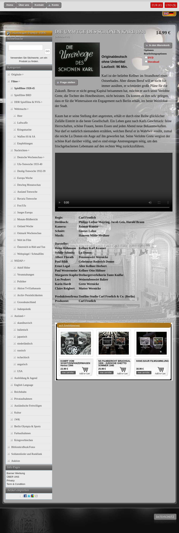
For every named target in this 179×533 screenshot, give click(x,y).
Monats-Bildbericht (27, 219)
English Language (23, 385)
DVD (150, 57)
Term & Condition (16, 484)
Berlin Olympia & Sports (27, 426)
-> (15, 81)
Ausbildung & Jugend (25, 378)
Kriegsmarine (24, 129)
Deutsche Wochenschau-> (30, 157)
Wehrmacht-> (21, 109)
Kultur (17, 412)
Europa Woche (25, 178)
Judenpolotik (24, 309)
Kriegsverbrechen (23, 440)
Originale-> (17, 74)
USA (20, 371)
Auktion (15, 461)
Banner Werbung (16, 473)
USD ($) (171, 5)
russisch (21, 350)
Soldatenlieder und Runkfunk (26, 454)
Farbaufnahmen (22, 433)
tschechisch (23, 357)
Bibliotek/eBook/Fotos (23, 447)
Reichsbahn (20, 392)
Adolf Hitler (23, 267)
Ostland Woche (25, 226)
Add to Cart (84, 373)
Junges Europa (25, 212)
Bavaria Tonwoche (27, 198)
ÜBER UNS (13, 476)
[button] (10, 5)
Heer (19, 116)
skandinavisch (24, 323)
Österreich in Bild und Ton (31, 247)
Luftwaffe (22, 122)
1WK (17, 419)
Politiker (21, 281)
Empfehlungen (25, 143)
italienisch (22, 329)
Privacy (11, 480)
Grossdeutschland (26, 302)
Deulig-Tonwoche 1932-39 (31, 171)
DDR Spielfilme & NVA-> (28, 102)
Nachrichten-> (21, 150)
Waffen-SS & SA (26, 136)
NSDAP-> (19, 260)
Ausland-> (19, 316)
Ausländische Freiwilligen (28, 405)
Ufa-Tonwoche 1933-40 (29, 164)
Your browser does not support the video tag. (113, 182)
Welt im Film (24, 240)
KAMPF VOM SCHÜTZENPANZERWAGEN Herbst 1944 (75, 363)
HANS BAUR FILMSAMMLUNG (152, 361)
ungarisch (22, 364)
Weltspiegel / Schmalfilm (30, 254)
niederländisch (25, 343)
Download (153, 61)
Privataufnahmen (23, 398)
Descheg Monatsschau (29, 185)
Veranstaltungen (25, 274)
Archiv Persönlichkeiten (30, 295)
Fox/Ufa (21, 205)
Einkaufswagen (18, 33)
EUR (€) (157, 5)
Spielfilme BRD (22, 95)
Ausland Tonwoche (27, 191)
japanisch (22, 336)
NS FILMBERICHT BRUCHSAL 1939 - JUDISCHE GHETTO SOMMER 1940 (114, 363)
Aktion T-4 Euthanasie (29, 288)
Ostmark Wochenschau (29, 233)
